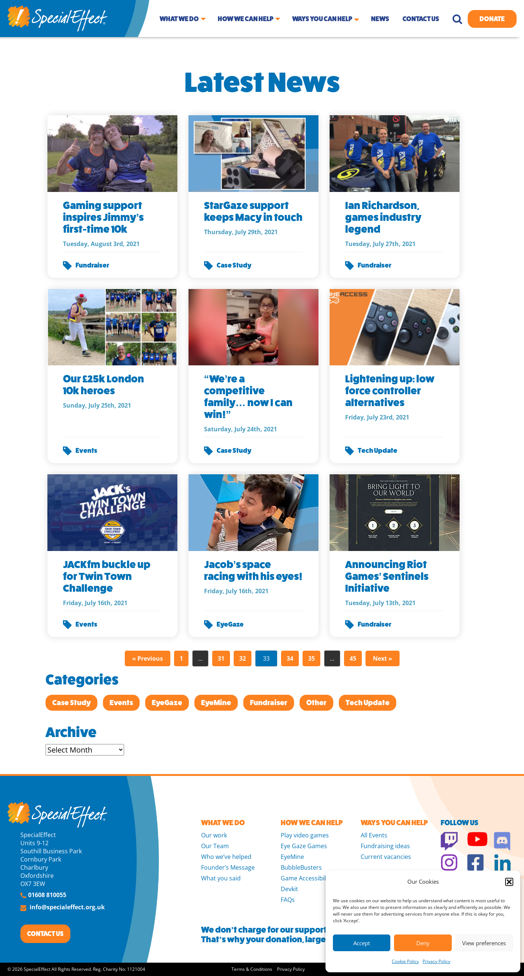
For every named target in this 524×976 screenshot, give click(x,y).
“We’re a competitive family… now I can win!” (248, 396)
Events (86, 450)
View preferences (484, 943)
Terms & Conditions (251, 969)
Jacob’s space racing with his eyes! (253, 570)
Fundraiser (92, 265)
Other (316, 702)
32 (242, 658)
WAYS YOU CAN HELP (394, 823)
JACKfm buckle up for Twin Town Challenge (106, 576)
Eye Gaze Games (304, 846)
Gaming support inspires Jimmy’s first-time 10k (103, 217)
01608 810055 (47, 895)
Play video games (305, 835)
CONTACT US (45, 933)
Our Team (215, 846)
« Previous (147, 658)
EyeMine (216, 702)
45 (353, 658)
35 (311, 658)
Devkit (289, 889)
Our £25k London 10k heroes (103, 384)
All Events (374, 835)
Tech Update (377, 450)
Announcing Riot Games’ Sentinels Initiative (387, 576)
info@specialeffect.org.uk (67, 907)
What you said (221, 878)
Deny (423, 943)
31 (221, 658)
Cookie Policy (405, 961)
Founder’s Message (228, 867)
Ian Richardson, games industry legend (383, 217)
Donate (492, 19)
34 (290, 658)
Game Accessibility (307, 878)
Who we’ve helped (226, 857)
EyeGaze (230, 624)
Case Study (234, 265)
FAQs (288, 900)
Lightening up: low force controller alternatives (389, 390)
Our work (214, 835)
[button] (509, 882)
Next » (382, 658)
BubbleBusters (301, 867)
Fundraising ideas (385, 846)
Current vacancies (386, 857)
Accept (361, 943)
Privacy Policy (436, 961)
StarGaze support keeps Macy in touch (253, 211)
